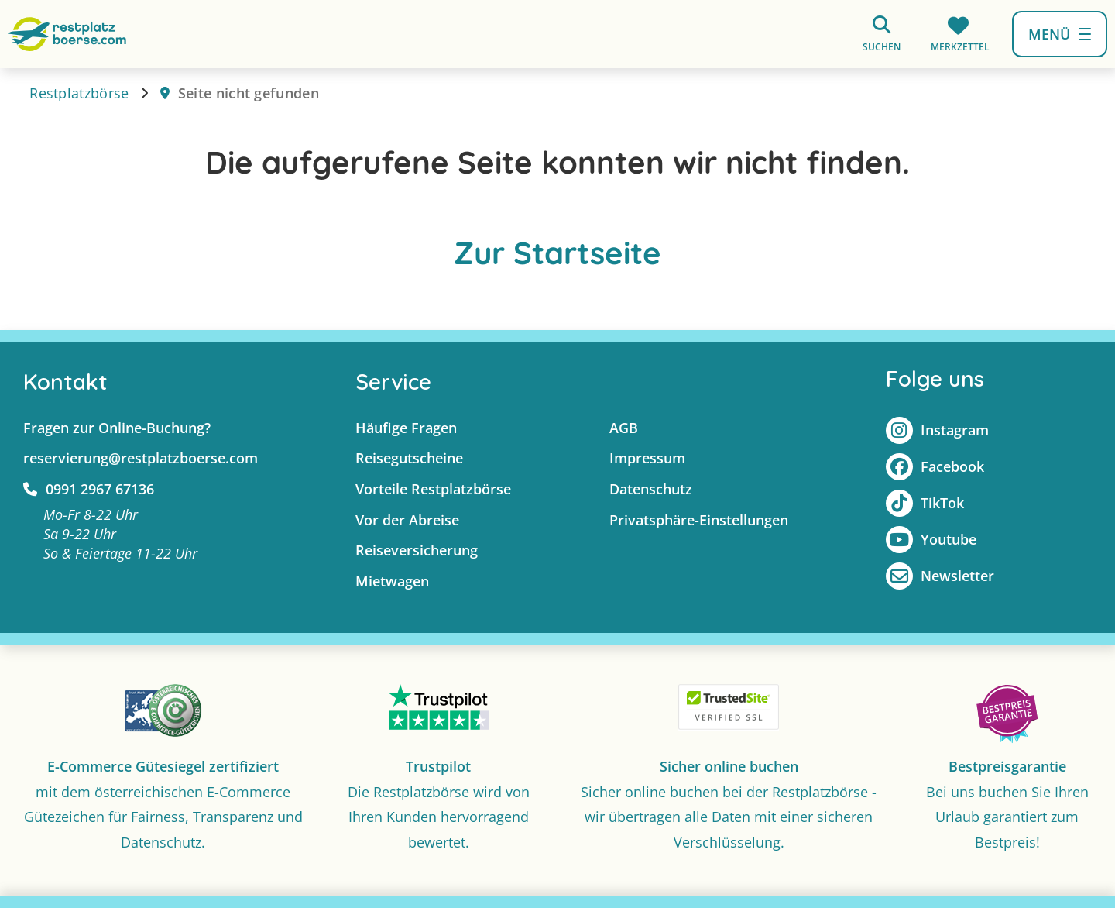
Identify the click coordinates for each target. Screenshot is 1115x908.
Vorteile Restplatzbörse (433, 489)
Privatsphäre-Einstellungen (698, 520)
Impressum (647, 458)
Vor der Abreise (407, 520)
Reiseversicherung (416, 550)
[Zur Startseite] (67, 33)
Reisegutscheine (409, 458)
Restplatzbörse (79, 93)
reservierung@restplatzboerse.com (140, 458)
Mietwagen (392, 581)
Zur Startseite (557, 252)
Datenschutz (650, 489)
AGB (623, 427)
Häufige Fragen (406, 427)
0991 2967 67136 (88, 489)
